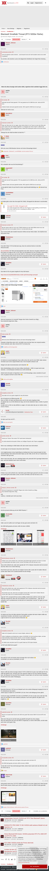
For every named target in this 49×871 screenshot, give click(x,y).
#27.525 (46, 416)
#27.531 (46, 555)
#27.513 (46, 119)
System (44, 217)
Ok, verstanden (34, 866)
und (10, 347)
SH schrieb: (4, 100)
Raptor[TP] (19, 846)
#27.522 (46, 331)
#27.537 (46, 686)
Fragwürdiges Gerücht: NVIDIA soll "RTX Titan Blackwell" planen (24, 818)
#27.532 (46, 582)
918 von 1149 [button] (16, 39)
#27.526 (46, 432)
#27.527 (46, 470)
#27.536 (46, 669)
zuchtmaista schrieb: (7, 52)
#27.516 (46, 174)
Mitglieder (19, 28)
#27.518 (46, 221)
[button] (6, 28)
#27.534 (46, 627)
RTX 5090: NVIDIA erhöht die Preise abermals (18, 843)
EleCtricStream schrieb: (7, 558)
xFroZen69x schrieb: (7, 757)
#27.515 (46, 161)
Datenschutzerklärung (23, 862)
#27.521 (46, 316)
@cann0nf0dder (5, 250)
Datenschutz (22, 869)
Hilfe (27, 869)
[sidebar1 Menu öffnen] (45, 2)
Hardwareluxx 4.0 (6, 867)
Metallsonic (19, 830)
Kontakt (3, 869)
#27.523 (46, 357)
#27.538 (46, 709)
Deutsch (15, 867)
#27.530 (46, 520)
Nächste (24, 39)
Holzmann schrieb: (6, 122)
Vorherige (7, 39)
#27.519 (46, 243)
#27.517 (46, 198)
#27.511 (46, 49)
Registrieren (27, 28)
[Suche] (28, 2)
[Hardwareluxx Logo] (10, 3)
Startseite (32, 869)
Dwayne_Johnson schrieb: (8, 487)
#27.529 (46, 507)
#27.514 (46, 142)
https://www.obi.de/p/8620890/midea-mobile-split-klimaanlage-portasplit (19, 274)
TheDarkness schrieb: (7, 585)
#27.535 (46, 655)
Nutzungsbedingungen (12, 869)
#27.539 (46, 754)
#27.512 (46, 96)
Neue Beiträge (10, 28)
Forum (3, 28)
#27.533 (46, 611)
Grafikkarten (20, 820)
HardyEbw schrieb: (6, 393)
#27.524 (46, 389)
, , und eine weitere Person (18, 151)
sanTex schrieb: (5, 435)
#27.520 (46, 268)
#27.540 (46, 781)
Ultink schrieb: (5, 334)
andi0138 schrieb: (6, 712)
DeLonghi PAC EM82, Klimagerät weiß (17, 206)
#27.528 (46, 484)
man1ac (19, 821)
